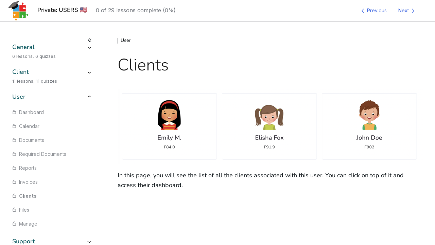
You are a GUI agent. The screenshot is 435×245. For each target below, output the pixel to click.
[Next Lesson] (408, 10)
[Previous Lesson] (372, 10)
